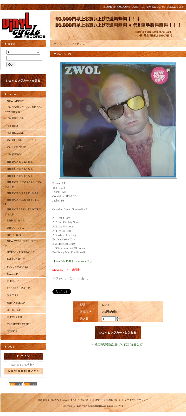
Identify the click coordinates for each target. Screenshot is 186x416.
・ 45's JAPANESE (14, 147)
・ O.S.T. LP (11, 295)
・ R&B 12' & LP (13, 220)
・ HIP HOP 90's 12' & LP (18, 169)
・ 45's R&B (10, 125)
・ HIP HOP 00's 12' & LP (18, 176)
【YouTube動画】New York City (72, 261)
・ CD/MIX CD (12, 317)
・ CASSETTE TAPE (16, 324)
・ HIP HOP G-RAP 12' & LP (20, 193)
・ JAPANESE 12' (14, 259)
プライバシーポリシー (136, 399)
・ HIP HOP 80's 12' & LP (18, 161)
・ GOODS (10, 331)
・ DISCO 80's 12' (14, 235)
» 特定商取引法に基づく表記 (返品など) (117, 344)
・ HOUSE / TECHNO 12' (19, 252)
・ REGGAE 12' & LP (16, 288)
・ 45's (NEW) (12, 154)
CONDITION (138, 7)
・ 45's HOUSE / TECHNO (19, 140)
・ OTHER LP (12, 310)
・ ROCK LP (11, 281)
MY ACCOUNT (122, 7)
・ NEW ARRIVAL (14, 101)
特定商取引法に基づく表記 (52, 399)
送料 (149, 7)
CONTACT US (174, 7)
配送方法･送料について (108, 399)
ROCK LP (73, 44)
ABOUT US (159, 7)
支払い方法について (81, 399)
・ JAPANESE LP (14, 302)
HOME (108, 7)
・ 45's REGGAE (13, 133)
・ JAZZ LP (10, 273)
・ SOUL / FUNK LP (16, 266)
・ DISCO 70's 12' (14, 227)
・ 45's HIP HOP (13, 118)
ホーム (58, 44)
